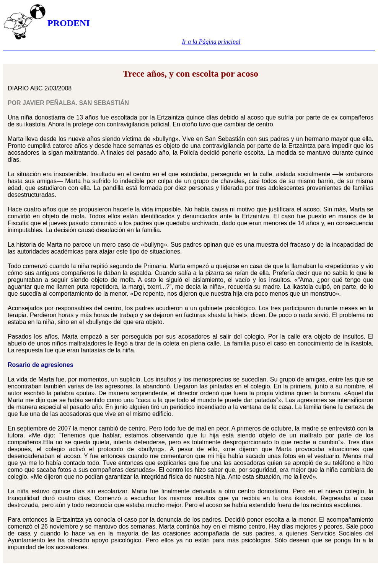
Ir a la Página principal (211, 41)
